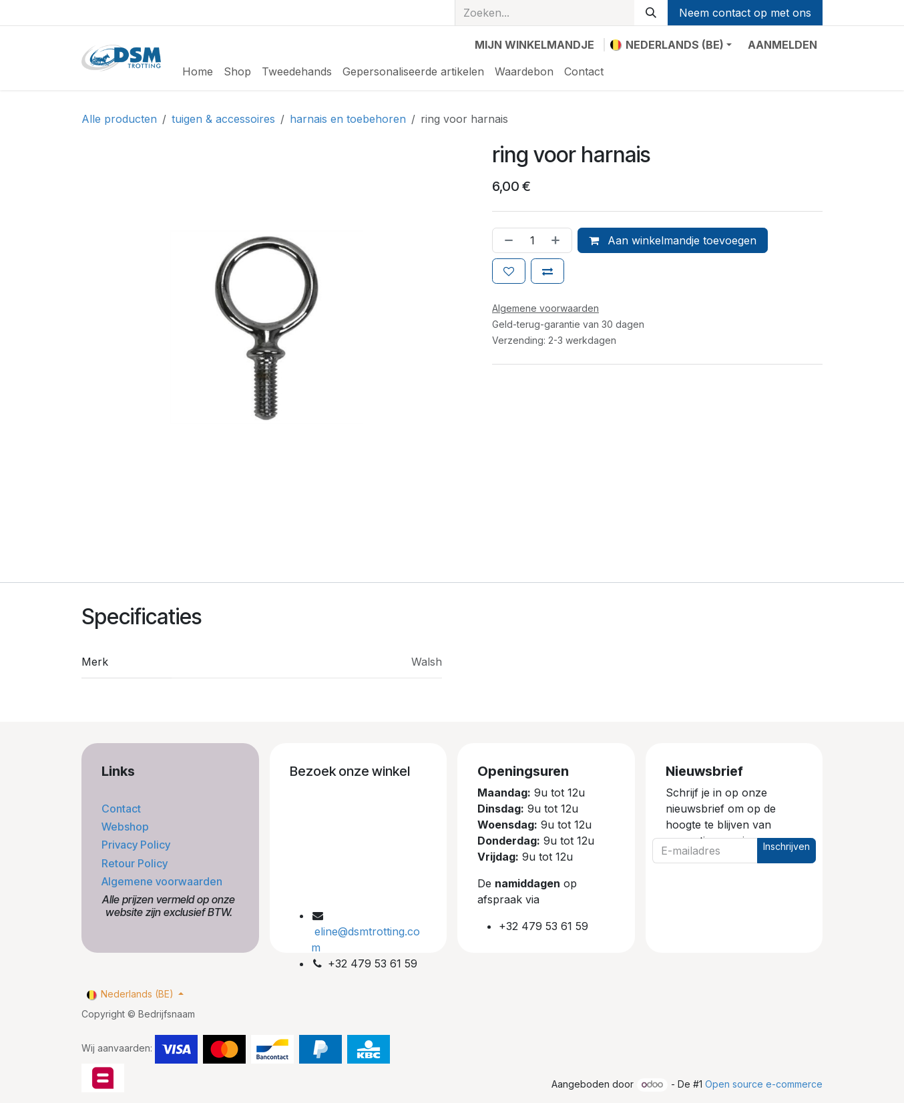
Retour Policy (135, 863)
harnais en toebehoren (348, 119)
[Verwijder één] (506, 240)
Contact (122, 808)
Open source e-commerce (764, 1084)
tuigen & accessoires (223, 119)
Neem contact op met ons (745, 12)
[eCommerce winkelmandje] (534, 44)
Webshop (126, 826)
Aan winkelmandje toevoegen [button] (672, 240)
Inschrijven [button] (786, 846)
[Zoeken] (651, 12)
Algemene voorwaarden (163, 881)
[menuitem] (197, 71)
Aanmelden (782, 44)
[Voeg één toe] (558, 240)
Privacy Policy (137, 844)
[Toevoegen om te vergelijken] (547, 271)
